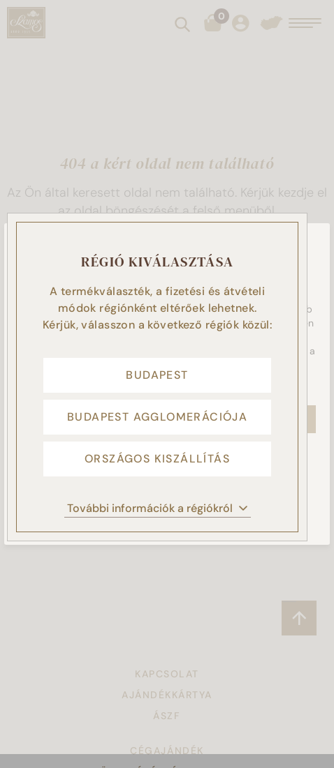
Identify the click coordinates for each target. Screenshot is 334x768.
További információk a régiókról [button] (157, 508)
